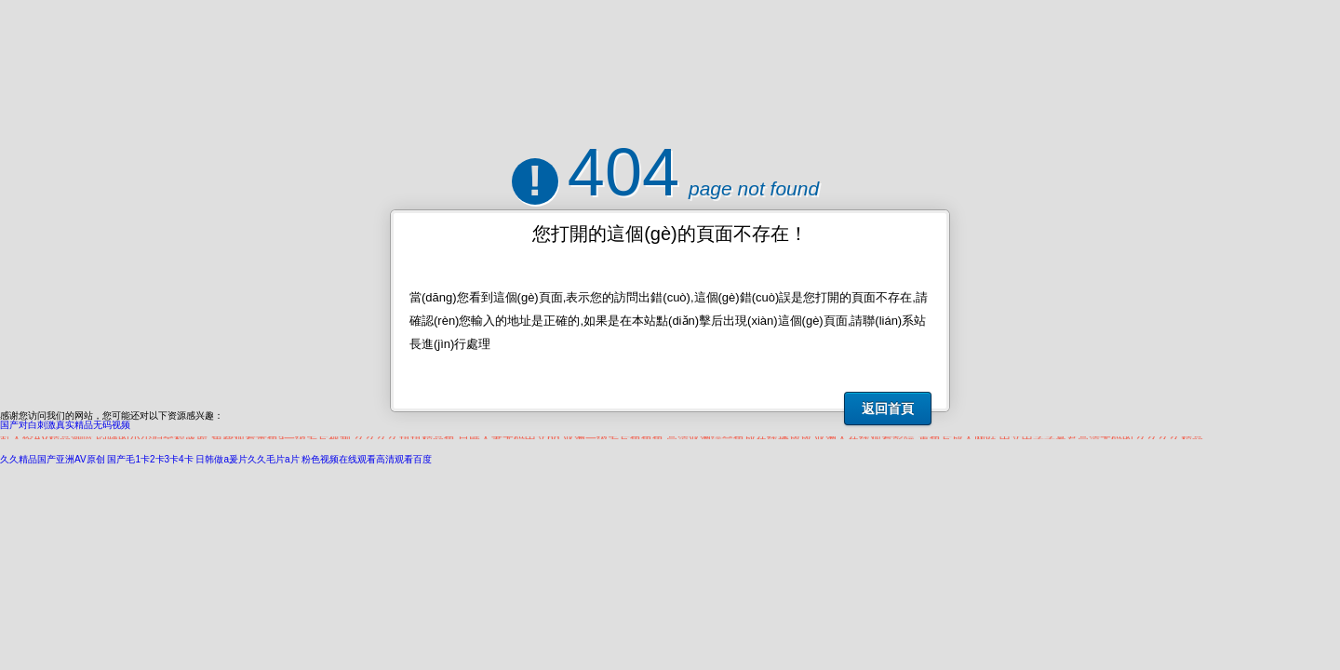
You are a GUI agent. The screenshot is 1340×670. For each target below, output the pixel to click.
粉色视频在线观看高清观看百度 (367, 459)
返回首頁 (888, 408)
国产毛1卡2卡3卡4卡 (150, 459)
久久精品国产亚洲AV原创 (52, 459)
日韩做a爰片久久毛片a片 (247, 459)
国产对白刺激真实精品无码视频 (65, 425)
